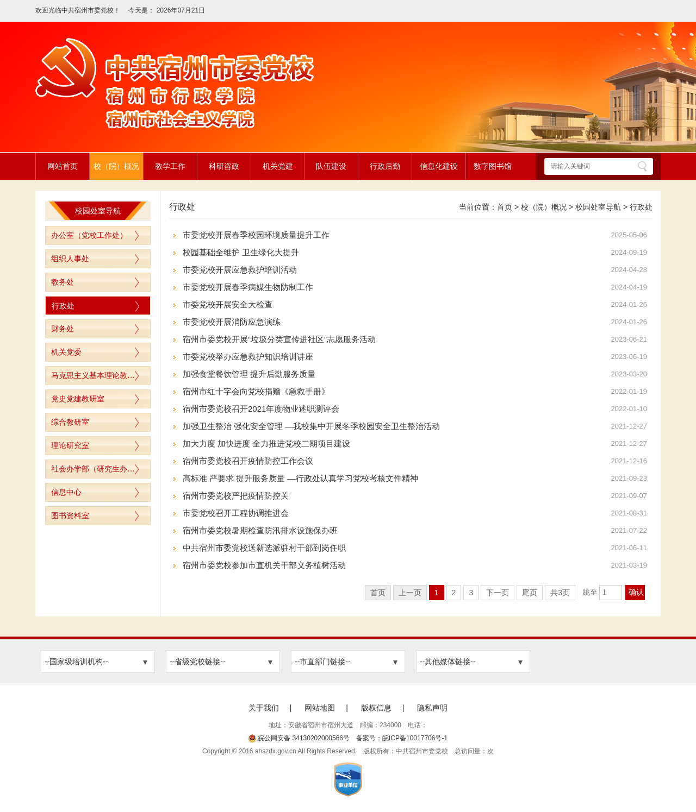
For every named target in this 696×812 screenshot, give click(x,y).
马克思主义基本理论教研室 (96, 375)
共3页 (560, 592)
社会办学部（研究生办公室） (100, 468)
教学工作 (170, 166)
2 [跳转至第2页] (454, 592)
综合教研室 (70, 422)
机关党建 (278, 166)
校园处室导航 (598, 207)
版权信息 (376, 707)
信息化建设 (439, 166)
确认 (636, 592)
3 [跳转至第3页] (471, 592)
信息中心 (66, 492)
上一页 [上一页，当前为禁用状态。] (410, 592)
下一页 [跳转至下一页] (497, 592)
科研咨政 (224, 166)
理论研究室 (70, 445)
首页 (504, 207)
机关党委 (66, 352)
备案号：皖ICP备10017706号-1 (402, 738)
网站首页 (62, 166)
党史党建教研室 (77, 398)
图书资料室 (70, 515)
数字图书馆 (493, 166)
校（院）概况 (116, 166)
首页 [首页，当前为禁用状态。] (378, 592)
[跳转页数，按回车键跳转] (610, 592)
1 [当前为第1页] (436, 592)
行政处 (63, 305)
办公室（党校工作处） (89, 235)
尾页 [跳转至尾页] (529, 592)
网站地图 (319, 707)
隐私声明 (432, 707)
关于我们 (263, 707)
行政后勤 (385, 166)
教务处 (62, 282)
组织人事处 (70, 258)
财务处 (62, 328)
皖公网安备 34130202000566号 (299, 738)
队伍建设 (331, 166)
